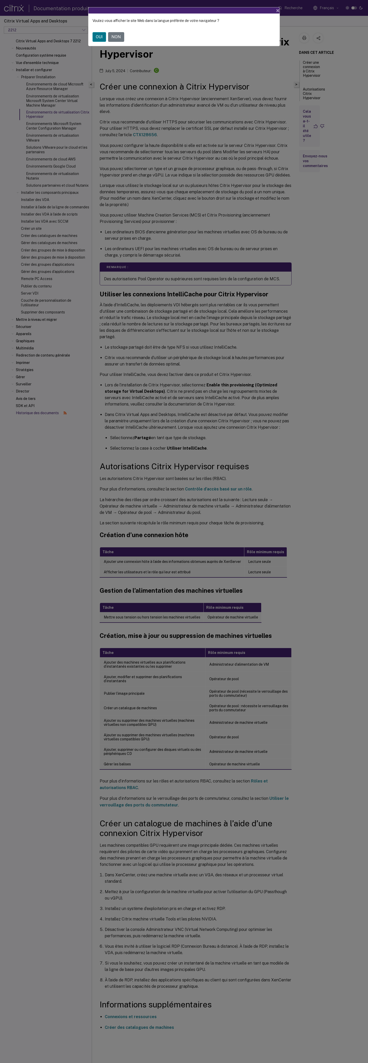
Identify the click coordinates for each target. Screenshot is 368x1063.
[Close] (278, 10)
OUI (99, 36)
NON (116, 36)
